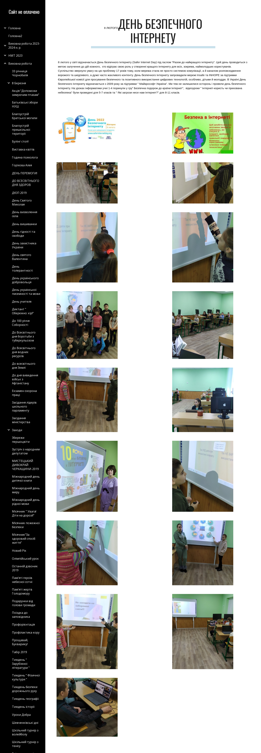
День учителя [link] (21, 302)
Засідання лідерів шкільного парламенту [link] (24, 406)
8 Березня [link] (19, 83)
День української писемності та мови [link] (26, 292)
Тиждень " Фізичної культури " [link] (26, 677)
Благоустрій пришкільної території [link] (21, 130)
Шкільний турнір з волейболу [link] (25, 732)
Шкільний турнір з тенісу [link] (25, 744)
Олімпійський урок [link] (25, 559)
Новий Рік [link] (19, 551)
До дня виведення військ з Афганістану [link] (25, 379)
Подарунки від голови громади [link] (23, 603)
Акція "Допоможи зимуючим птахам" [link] (25, 93)
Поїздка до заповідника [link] (21, 615)
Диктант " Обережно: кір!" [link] (23, 311)
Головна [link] (14, 28)
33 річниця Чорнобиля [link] (20, 73)
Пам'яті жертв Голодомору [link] (22, 591)
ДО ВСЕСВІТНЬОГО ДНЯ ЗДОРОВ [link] (25, 183)
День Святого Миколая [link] (22, 202)
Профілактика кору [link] (26, 632)
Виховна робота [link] (20, 64)
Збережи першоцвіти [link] (21, 440)
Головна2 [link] (15, 36)
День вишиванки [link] (24, 224)
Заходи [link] (17, 430)
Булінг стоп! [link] (20, 141)
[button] (256, 5)
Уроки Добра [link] (21, 715)
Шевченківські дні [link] (25, 723)
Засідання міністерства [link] (21, 420)
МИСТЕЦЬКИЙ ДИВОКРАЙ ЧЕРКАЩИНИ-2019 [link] (25, 465)
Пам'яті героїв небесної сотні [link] (22, 580)
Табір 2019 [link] (19, 652)
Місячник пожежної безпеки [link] (26, 525)
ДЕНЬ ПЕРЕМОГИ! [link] (24, 173)
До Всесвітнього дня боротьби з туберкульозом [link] (24, 336)
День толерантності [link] (22, 268)
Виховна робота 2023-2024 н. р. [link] (24, 46)
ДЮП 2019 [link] (19, 193)
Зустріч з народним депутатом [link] (26, 451)
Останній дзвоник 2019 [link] (25, 568)
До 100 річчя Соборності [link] (21, 323)
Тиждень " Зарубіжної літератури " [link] (21, 664)
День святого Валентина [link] (21, 257)
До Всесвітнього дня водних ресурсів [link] (24, 352)
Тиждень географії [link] (25, 699)
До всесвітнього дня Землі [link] (23, 366)
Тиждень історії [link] (23, 707)
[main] (153, 32)
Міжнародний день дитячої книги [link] (26, 479)
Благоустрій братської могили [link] (24, 116)
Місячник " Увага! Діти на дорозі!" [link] (24, 513)
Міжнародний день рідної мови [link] (26, 502)
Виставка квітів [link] (23, 149)
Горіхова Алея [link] (22, 165)
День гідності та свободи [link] (23, 234)
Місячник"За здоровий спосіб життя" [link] (23, 539)
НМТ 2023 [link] (15, 56)
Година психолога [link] (25, 157)
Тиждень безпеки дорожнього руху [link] (24, 689)
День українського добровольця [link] (25, 280)
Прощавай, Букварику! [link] (20, 642)
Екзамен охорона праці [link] (24, 393)
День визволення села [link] (24, 214)
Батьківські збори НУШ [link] (25, 104)
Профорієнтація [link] (23, 624)
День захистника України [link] (24, 245)
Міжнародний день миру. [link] (26, 490)
